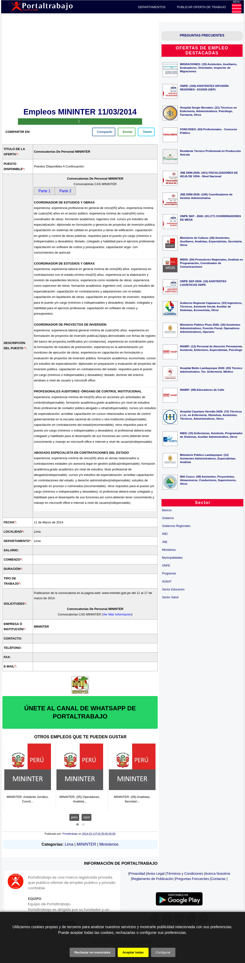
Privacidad (137, 873)
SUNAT (167, 581)
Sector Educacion (173, 589)
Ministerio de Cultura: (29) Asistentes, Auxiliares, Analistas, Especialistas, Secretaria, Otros (211, 241)
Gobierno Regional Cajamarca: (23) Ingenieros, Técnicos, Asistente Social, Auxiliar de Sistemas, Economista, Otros (211, 306)
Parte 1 (44, 191)
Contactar (218, 879)
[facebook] (103, 132)
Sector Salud (170, 597)
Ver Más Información (117, 614)
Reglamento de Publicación (152, 879)
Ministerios (108, 844)
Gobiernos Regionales (176, 526)
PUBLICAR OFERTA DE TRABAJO (201, 7)
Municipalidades (172, 557)
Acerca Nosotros (217, 873)
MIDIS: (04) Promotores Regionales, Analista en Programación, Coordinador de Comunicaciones (211, 263)
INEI (164, 534)
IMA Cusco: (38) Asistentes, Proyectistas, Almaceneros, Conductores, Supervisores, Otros (208, 480)
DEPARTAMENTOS (152, 7)
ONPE (166, 565)
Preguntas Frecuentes (192, 879)
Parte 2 (65, 191)
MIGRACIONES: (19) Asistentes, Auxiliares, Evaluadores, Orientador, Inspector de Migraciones (208, 67)
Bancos (167, 510)
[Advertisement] (80, 64)
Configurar (163, 952)
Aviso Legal (156, 873)
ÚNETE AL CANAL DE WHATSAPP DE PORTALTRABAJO (80, 712)
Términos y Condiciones (185, 873)
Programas (169, 573)
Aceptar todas (133, 952)
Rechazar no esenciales (92, 952)
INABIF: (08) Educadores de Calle (202, 389)
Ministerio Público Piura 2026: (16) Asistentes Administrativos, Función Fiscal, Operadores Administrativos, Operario (210, 328)
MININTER (86, 844)
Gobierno (168, 518)
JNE (164, 542)
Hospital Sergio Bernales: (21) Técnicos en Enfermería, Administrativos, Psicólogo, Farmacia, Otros (208, 111)
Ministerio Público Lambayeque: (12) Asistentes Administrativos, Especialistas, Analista (208, 458)
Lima (69, 844)
